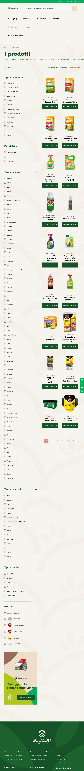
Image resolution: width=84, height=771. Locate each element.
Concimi (14, 59)
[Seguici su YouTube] (75, 1)
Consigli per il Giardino (19, 19)
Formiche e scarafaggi (28, 59)
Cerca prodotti (37, 768)
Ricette (58, 756)
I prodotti (30, 27)
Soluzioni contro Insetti (48, 19)
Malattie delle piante (37, 759)
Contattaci (58, 1)
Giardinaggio (60, 759)
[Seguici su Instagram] (68, 1)
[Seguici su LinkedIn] (79, 1)
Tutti (6, 59)
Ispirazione (13, 27)
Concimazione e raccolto (13, 756)
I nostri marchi (11, 768)
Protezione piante (68, 59)
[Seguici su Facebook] (71, 1)
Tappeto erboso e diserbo (13, 759)
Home (6, 47)
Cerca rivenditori (16, 35)
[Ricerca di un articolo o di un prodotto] (48, 8)
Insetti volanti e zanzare (49, 59)
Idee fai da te (61, 763)
